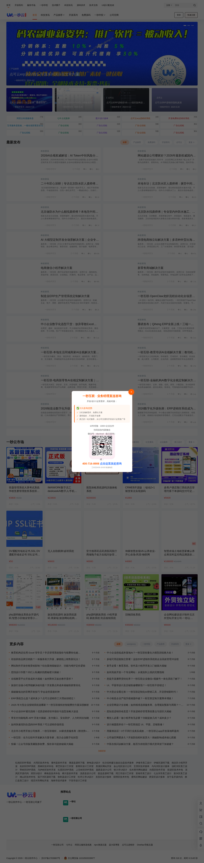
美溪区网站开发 (103, 766)
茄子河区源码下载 (46, 777)
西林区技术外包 (45, 766)
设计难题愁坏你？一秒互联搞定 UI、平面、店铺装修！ (136, 724)
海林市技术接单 (59, 780)
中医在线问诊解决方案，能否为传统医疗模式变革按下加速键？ (140, 744)
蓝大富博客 (114, 845)
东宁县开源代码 (175, 777)
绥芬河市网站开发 (40, 780)
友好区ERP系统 (28, 766)
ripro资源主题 (100, 845)
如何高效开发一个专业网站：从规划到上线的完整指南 (135, 672)
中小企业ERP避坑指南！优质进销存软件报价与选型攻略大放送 (44, 711)
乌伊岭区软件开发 (47, 769)
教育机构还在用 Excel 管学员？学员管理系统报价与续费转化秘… (45, 652)
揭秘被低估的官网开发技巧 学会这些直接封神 (35, 691)
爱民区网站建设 (139, 777)
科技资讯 (45, 151)
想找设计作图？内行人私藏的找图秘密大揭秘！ (36, 672)
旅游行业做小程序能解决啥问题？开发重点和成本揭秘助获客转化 (45, 685)
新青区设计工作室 (85, 766)
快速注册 (191, 15)
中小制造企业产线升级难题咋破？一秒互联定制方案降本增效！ (140, 698)
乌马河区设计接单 (160, 766)
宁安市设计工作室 (78, 780)
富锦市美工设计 (143, 773)
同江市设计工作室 (125, 773)
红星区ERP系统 (66, 769)
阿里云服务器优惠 (83, 845)
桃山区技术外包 (27, 777)
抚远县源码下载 (105, 773)
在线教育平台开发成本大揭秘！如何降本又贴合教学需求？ (42, 678)
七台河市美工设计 (162, 773)
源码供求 (81, 5)
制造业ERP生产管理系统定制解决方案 (65, 296)
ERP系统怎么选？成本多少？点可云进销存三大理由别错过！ (43, 698)
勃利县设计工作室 (67, 777)
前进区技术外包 (175, 769)
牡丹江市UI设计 (85, 777)
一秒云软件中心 (30, 858)
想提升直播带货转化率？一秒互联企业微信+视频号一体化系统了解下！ (144, 678)
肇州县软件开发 (59, 762)
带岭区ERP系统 (28, 769)
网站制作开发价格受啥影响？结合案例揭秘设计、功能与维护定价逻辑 (48, 665)
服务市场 (31, 5)
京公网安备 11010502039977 (79, 858)
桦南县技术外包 (52, 773)
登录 (179, 15)
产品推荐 (59, 15)
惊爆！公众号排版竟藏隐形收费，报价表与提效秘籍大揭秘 (42, 744)
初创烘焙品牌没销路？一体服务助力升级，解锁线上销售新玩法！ (45, 659)
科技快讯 (68, 5)
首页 (8, 5)
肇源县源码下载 (77, 762)
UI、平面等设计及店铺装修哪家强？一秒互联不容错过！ (137, 685)
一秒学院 (44, 5)
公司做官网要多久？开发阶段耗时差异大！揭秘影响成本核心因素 (141, 737)
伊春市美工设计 (144, 762)
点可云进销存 (128, 845)
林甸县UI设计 (93, 762)
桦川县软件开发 (70, 773)
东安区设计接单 (103, 777)
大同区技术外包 (41, 762)
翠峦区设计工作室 (64, 766)
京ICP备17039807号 (50, 858)
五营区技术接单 (141, 766)
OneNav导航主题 (145, 845)
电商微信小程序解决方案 (56, 268)
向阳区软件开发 (157, 769)
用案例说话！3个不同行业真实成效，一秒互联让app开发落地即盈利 (143, 731)
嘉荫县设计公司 (104, 769)
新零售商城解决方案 (151, 268)
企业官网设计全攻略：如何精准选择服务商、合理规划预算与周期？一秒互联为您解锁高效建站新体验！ (145, 705)
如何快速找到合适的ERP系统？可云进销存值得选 (37, 724)
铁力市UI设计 (120, 769)
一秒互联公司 (57, 845)
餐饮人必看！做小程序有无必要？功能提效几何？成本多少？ (139, 718)
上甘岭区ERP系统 (85, 769)
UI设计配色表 (108, 5)
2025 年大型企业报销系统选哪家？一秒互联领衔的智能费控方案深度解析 (50, 704)
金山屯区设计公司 (122, 766)
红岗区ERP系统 (23, 762)
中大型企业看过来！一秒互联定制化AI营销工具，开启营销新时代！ (142, 691)
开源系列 (19, 5)
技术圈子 (56, 5)
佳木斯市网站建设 (138, 769)
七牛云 (69, 845)
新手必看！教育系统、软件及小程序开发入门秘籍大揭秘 (137, 665)
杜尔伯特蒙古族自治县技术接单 (118, 762)
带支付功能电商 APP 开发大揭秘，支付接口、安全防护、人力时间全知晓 (50, 718)
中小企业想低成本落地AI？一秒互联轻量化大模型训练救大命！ (140, 652)
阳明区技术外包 (121, 777)
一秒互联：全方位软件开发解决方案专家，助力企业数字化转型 (44, 737)
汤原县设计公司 (88, 773)
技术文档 (93, 5)
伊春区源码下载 (161, 762)
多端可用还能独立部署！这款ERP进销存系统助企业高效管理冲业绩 (143, 659)
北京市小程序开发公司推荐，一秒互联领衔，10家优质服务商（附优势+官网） (50, 731)
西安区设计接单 (157, 777)
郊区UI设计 (36, 773)
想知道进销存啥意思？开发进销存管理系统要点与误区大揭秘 (139, 711)
